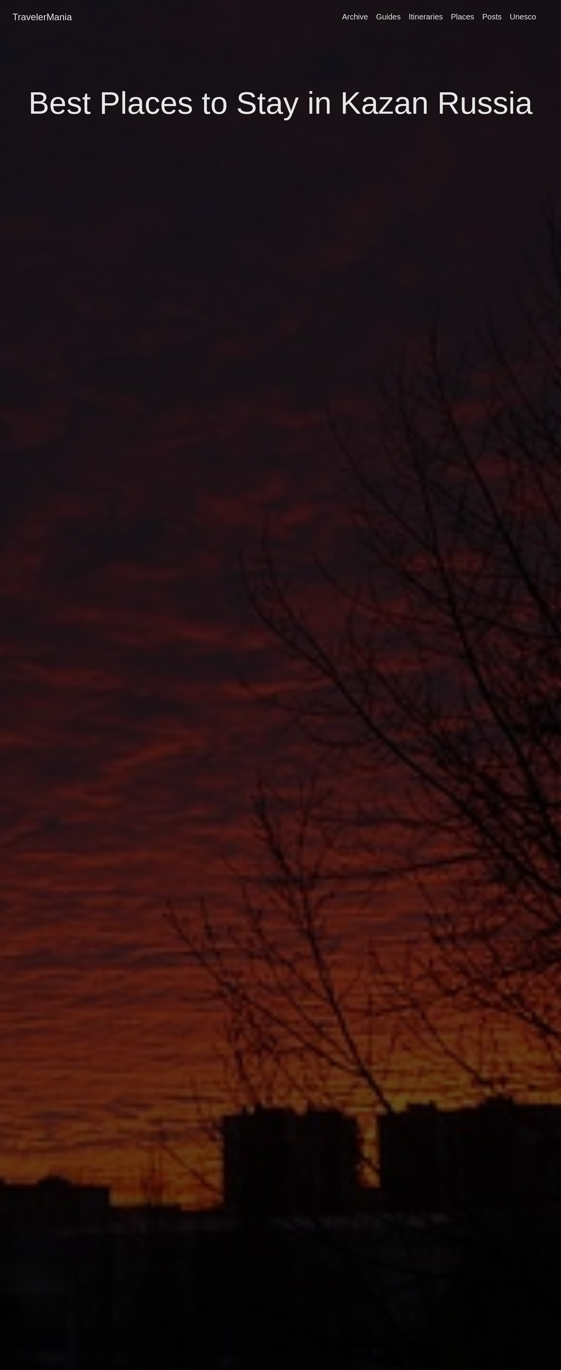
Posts (492, 16)
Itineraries (426, 16)
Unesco (523, 16)
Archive (355, 16)
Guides (388, 16)
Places (462, 16)
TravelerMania (42, 17)
